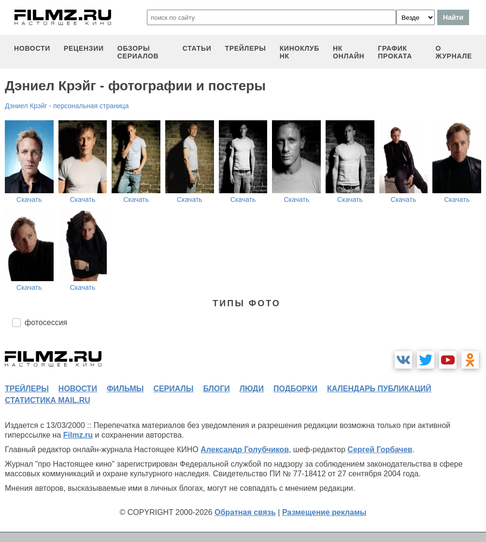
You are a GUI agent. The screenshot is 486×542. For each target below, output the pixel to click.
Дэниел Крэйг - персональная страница (67, 106)
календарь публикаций (379, 389)
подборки (295, 389)
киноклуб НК (299, 52)
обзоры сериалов (138, 52)
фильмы (125, 389)
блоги (216, 389)
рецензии (84, 48)
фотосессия (46, 322)
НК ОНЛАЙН (348, 52)
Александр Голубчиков (244, 449)
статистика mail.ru (47, 400)
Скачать (29, 199)
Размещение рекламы (324, 512)
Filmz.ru (78, 435)
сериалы (173, 389)
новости (32, 48)
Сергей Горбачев (379, 449)
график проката (395, 52)
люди (252, 389)
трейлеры (245, 48)
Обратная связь (245, 512)
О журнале (453, 52)
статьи (197, 48)
